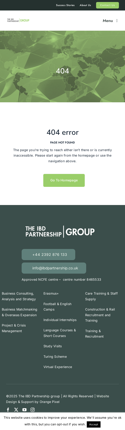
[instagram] (33, 410)
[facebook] (8, 410)
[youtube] (24, 410)
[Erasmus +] (18, 19)
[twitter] (16, 410)
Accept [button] (93, 424)
